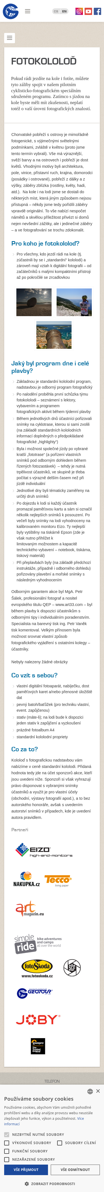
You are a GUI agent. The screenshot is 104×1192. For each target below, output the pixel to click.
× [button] (98, 1091)
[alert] (52, 1138)
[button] (52, 1183)
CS (56, 11)
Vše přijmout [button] (26, 1169)
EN (64, 11)
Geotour (11, 12)
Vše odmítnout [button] (75, 1169)
